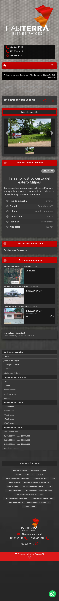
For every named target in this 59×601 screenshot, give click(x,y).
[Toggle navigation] (52, 65)
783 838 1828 (16, 51)
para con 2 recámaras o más (38, 490)
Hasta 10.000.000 (11, 432)
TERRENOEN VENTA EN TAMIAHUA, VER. (20, 266)
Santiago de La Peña (12, 364)
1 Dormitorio (9, 406)
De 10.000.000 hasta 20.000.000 (17, 436)
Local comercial (10, 394)
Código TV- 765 (49, 75)
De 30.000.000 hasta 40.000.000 (17, 444)
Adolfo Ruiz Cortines (12, 373)
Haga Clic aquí (10, 336)
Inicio (6, 75)
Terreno (37, 75)
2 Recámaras (9, 411)
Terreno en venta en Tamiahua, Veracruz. (21, 286)
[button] (8, 133)
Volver (51, 77)
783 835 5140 (16, 47)
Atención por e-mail (29, 534)
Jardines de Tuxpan (11, 360)
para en (16, 478)
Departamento (10, 390)
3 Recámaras (9, 415)
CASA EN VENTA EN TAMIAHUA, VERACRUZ (21, 306)
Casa (6, 381)
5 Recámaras (9, 423)
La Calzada (8, 369)
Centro (6, 356)
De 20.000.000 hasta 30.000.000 (17, 440)
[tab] (13, 112)
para (20, 470)
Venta (15, 75)
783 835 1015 (16, 55)
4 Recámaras (9, 419)
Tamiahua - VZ (26, 75)
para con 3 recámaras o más (29, 494)
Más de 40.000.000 (11, 448)
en (24, 474)
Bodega (7, 398)
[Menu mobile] (4, 65)
